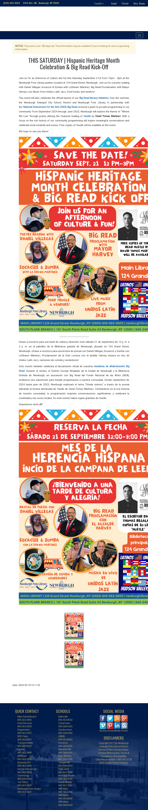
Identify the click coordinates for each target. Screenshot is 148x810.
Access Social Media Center (113, 730)
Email (114, 3)
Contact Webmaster (108, 753)
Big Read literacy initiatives (94, 97)
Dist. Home (139, 3)
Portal (125, 3)
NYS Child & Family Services (114, 763)
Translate (99, 3)
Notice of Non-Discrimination (114, 749)
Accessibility (120, 756)
